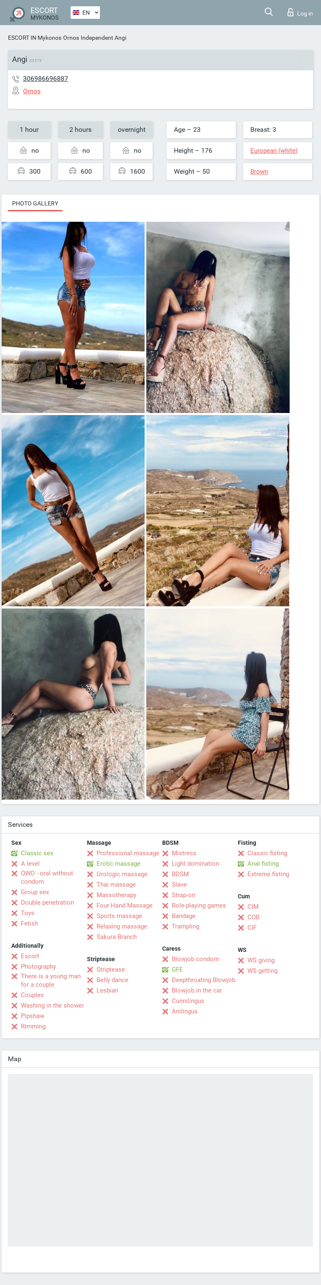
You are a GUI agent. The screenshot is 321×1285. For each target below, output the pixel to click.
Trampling (185, 926)
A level (30, 863)
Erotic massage (118, 863)
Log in (300, 12)
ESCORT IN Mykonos (34, 37)
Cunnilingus (188, 1001)
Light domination (195, 863)
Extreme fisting (268, 874)
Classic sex (37, 853)
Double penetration (47, 902)
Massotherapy (116, 895)
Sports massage (119, 916)
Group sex (35, 892)
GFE (177, 969)
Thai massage (116, 884)
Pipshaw (32, 1016)
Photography (38, 966)
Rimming (33, 1026)
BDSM (180, 874)
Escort (30, 956)
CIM (253, 907)
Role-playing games (199, 905)
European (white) (274, 150)
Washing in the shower (52, 1005)
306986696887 (45, 78)
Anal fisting (263, 863)
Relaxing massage (122, 926)
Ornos (71, 37)
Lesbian (107, 990)
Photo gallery (35, 203)
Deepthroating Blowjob (203, 980)
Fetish (29, 923)
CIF (252, 927)
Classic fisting (267, 853)
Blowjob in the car (197, 990)
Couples (32, 995)
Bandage (184, 916)
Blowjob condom (195, 959)
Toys (27, 913)
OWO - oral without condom (47, 877)
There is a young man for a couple (51, 980)
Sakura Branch (117, 937)
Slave (179, 884)
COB (253, 917)
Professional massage (128, 853)
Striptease (111, 969)
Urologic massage (122, 874)
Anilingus (185, 1011)
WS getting (262, 971)
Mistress (184, 853)
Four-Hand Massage (125, 905)
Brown (259, 171)
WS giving (261, 960)
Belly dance (112, 980)
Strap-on (183, 895)
